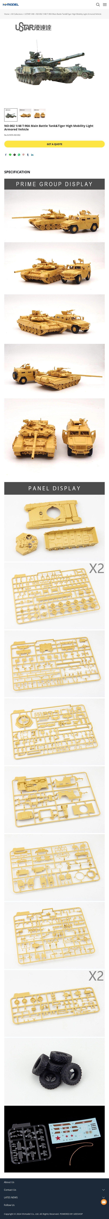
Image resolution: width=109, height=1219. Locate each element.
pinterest (23, 154)
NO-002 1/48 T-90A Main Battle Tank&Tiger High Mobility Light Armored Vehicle (68, 14)
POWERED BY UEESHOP (71, 1214)
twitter (14, 154)
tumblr (27, 154)
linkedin (32, 154)
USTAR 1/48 (29, 14)
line (10, 154)
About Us (9, 1182)
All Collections (17, 14)
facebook (5, 154)
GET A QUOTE (54, 144)
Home (6, 14)
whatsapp (19, 154)
